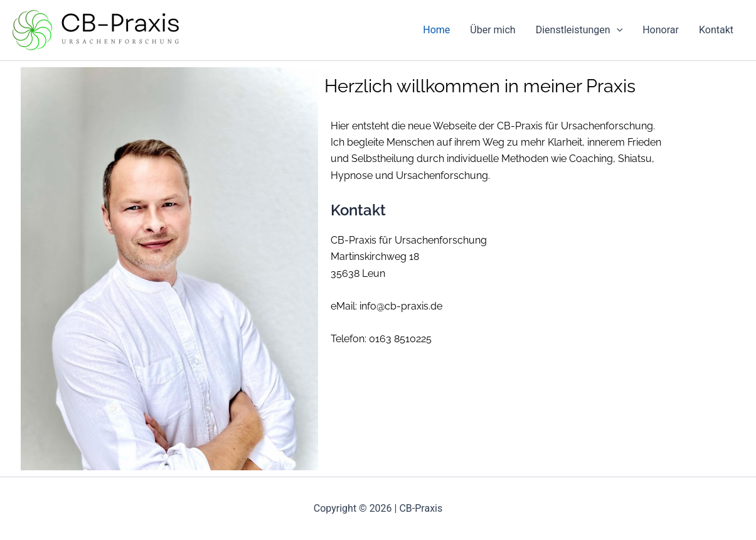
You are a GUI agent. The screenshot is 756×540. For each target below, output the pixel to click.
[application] (616, 30)
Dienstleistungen (579, 30)
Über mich (492, 30)
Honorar (660, 30)
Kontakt (716, 30)
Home (436, 30)
